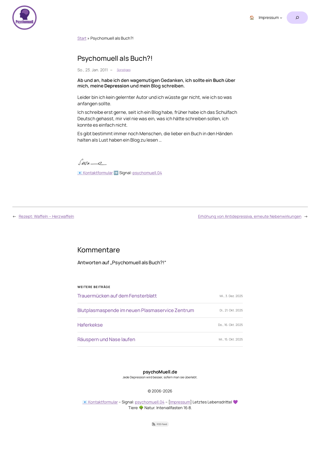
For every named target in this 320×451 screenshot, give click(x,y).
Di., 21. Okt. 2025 (231, 310)
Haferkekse (90, 325)
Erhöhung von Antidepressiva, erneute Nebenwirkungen (249, 216)
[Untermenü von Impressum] (281, 18)
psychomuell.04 (147, 172)
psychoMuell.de (160, 372)
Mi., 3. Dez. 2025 (231, 296)
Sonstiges (124, 70)
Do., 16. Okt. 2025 (230, 325)
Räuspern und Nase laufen (106, 339)
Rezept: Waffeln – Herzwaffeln (46, 216)
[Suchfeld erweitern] (297, 17)
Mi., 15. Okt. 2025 (231, 339)
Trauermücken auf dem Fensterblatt (117, 296)
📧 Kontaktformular (95, 172)
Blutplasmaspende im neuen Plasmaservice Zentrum (135, 310)
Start (81, 38)
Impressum (180, 402)
